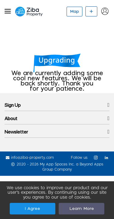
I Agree (32, 209)
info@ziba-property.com (32, 157)
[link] (93, 157)
